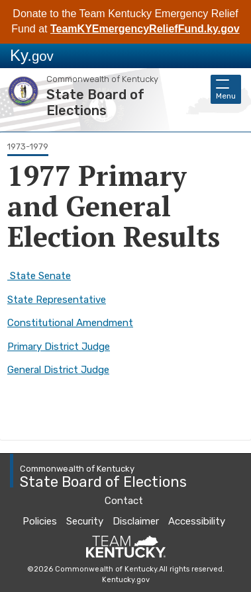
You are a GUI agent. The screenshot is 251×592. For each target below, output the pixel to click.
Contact (124, 501)
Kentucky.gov (126, 579)
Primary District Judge (58, 347)
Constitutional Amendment (70, 323)
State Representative (56, 300)
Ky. (32, 55)
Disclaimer (136, 521)
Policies (40, 521)
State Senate (39, 276)
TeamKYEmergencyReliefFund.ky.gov (145, 28)
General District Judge (58, 370)
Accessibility (196, 521)
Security (84, 521)
